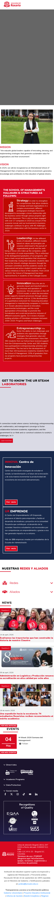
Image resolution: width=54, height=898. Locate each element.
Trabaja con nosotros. (11, 772)
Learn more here (6, 441)
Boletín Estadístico (32, 896)
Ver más (11, 502)
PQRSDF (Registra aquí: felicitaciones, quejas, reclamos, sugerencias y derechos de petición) (31, 859)
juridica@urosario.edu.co (28, 884)
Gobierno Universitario (13, 893)
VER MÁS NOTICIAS (8, 726)
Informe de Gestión (14, 896)
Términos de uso (25, 856)
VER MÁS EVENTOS (8, 753)
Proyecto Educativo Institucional (37, 893)
